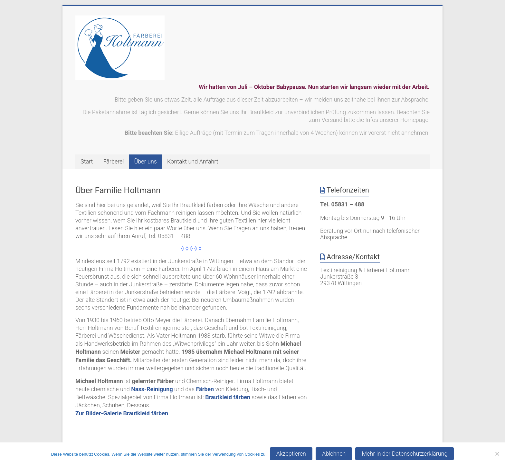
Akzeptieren (291, 453)
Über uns (145, 161)
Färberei (113, 161)
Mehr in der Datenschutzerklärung (404, 453)
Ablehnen (334, 453)
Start (87, 161)
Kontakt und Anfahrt (192, 161)
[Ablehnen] (497, 453)
